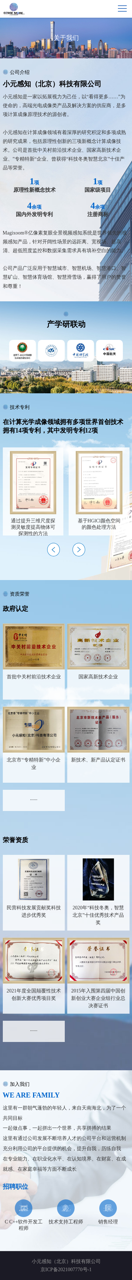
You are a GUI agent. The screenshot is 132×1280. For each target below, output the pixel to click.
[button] (79, 549)
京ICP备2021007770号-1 (66, 1269)
